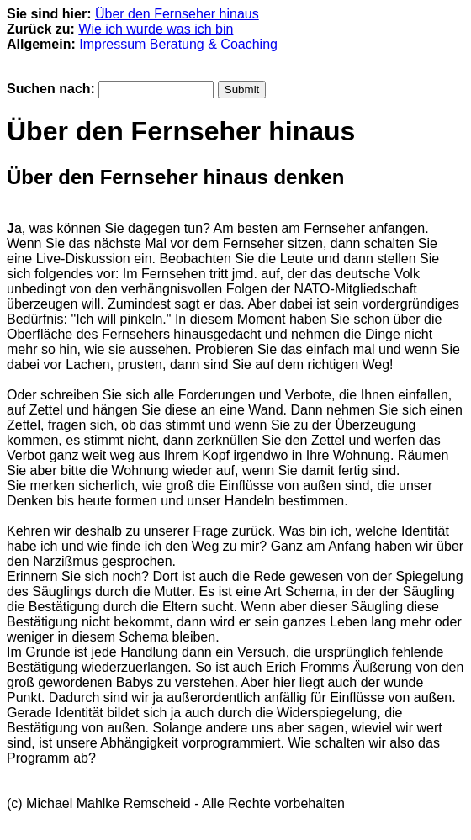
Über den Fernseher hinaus (177, 14)
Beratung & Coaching (214, 44)
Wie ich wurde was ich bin (155, 29)
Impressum (112, 44)
